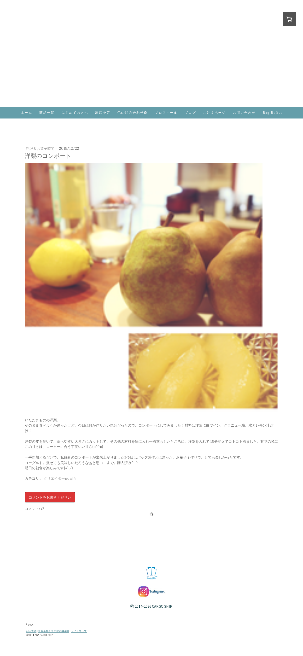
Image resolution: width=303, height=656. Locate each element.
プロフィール (166, 112)
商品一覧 (46, 112)
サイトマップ (79, 631)
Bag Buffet (272, 112)
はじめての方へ (75, 112)
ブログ (190, 112)
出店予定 (102, 112)
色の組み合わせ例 (132, 112)
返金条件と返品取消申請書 (53, 631)
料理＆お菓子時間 (40, 148)
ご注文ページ (214, 112)
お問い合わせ (244, 112)
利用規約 (31, 631)
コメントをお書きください (50, 497)
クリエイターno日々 (60, 478)
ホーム (26, 112)
